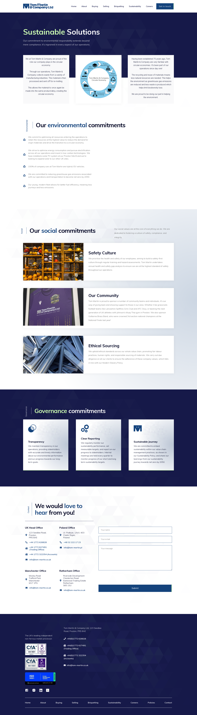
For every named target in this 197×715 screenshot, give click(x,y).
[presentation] (117, 578)
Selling (75, 702)
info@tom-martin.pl (73, 547)
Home (28, 702)
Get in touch (165, 6)
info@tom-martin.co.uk (40, 559)
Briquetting (93, 702)
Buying (59, 702)
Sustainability (114, 702)
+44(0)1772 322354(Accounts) (75, 657)
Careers (134, 702)
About (43, 702)
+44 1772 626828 (38, 542)
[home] (46, 6)
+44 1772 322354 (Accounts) (43, 554)
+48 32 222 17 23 (72, 542)
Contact (168, 702)
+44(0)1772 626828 (75, 638)
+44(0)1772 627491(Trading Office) (75, 647)
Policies (151, 702)
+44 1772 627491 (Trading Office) (38, 548)
